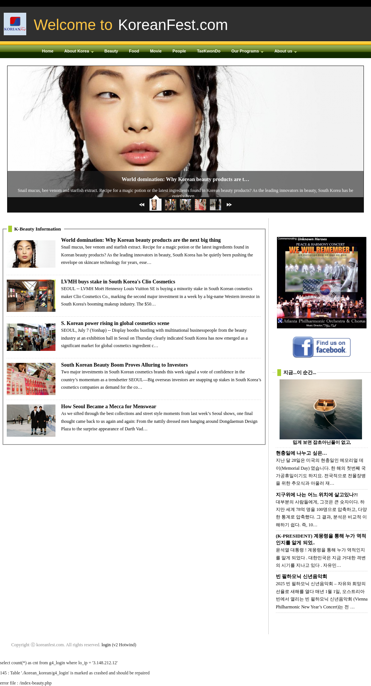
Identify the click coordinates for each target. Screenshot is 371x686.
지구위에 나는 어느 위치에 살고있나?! (317, 494)
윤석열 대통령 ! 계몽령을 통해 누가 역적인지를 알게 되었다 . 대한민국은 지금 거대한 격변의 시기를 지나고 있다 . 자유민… (321, 557)
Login (284, 3)
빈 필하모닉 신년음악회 (301, 576)
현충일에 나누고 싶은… (301, 453)
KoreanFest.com (173, 24)
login (106, 644)
